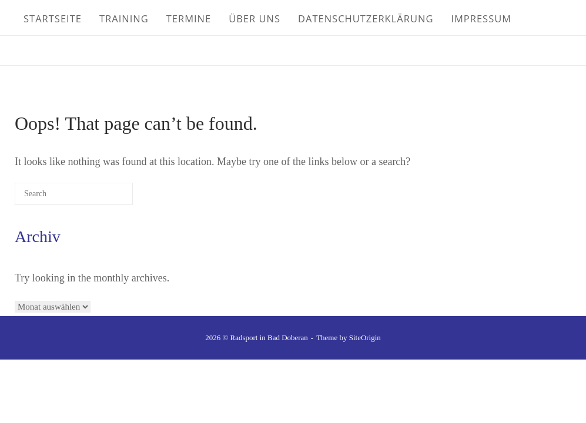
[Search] (106, 198)
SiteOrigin (365, 337)
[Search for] (74, 194)
